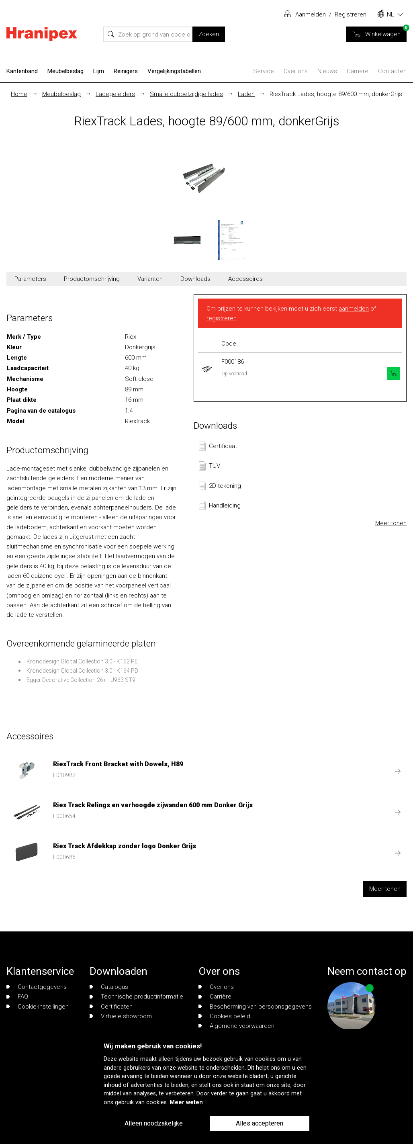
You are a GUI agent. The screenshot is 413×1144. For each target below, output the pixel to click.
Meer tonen (391, 523)
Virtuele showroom (121, 1016)
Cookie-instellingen (37, 1006)
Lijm (98, 71)
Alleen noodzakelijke (154, 1123)
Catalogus (109, 987)
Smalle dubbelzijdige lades (186, 94)
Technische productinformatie (136, 996)
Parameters (30, 278)
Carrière (357, 71)
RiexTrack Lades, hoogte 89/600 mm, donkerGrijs (336, 94)
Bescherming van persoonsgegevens (255, 1006)
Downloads (195, 278)
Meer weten (186, 1102)
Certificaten (111, 1006)
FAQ (17, 996)
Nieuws (327, 71)
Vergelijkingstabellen (174, 71)
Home (19, 94)
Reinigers (126, 71)
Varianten (150, 278)
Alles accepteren (259, 1123)
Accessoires (245, 278)
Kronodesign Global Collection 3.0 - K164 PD (82, 670)
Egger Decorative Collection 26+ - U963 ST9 (81, 680)
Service (263, 71)
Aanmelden (310, 14)
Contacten (392, 71)
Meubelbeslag (65, 71)
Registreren (350, 14)
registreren (221, 318)
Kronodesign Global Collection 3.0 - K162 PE (82, 661)
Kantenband (22, 71)
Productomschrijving (92, 278)
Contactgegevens (36, 987)
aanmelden (354, 308)
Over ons (296, 71)
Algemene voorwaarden (236, 1025)
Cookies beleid (224, 1016)
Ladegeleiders (115, 94)
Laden (246, 94)
